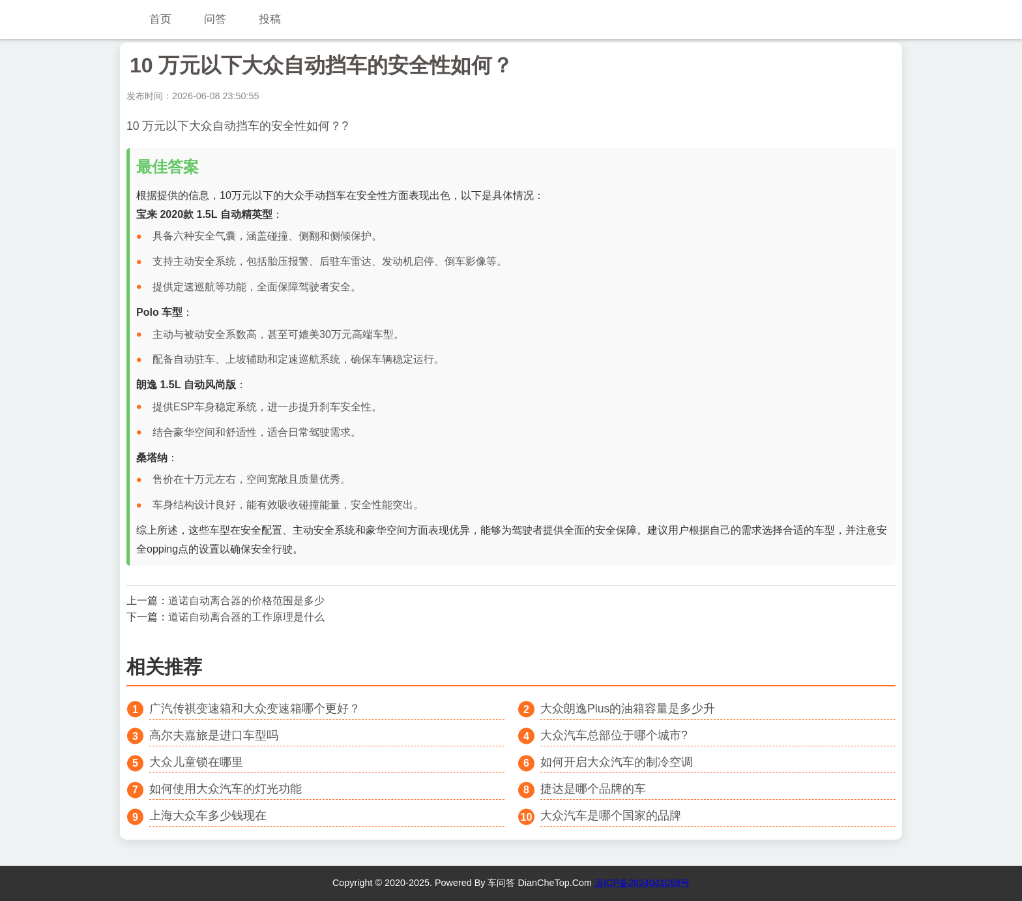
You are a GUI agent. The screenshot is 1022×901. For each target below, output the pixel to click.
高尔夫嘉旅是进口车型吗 (213, 735)
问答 (215, 19)
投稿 (270, 19)
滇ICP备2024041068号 (642, 883)
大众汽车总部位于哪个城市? (614, 735)
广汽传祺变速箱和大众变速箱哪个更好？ (254, 708)
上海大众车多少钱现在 (208, 815)
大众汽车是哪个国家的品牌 (610, 815)
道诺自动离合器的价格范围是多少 (246, 600)
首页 (160, 19)
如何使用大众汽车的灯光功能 (225, 788)
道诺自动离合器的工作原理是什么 (246, 616)
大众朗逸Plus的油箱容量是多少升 (627, 708)
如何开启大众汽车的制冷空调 (616, 762)
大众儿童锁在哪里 (196, 762)
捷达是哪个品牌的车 (593, 788)
